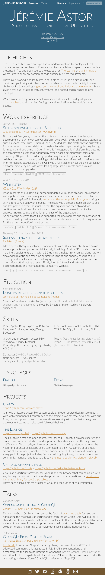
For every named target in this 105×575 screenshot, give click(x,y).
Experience (74, 3)
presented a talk (72, 513)
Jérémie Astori (14, 3)
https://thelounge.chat (16, 433)
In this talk (9, 545)
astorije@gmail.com (52, 37)
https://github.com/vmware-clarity (23, 408)
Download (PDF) (94, 3)
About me (61, 3)
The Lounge (68, 70)
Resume (33, 3)
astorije (54, 40)
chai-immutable (87, 70)
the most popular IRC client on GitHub (74, 457)
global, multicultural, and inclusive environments (63, 86)
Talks (44, 3)
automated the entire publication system (66, 199)
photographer (11, 102)
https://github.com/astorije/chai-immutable (60, 468)
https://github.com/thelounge (49, 433)
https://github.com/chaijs (17, 468)
